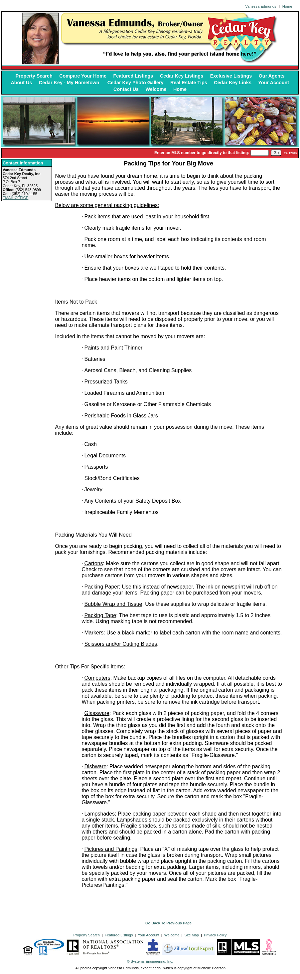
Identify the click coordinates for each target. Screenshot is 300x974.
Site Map (192, 935)
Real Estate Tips (188, 82)
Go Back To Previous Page (168, 923)
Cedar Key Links (232, 82)
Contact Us (126, 89)
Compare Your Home (82, 76)
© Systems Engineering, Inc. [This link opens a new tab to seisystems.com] (150, 961)
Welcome (156, 89)
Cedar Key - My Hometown (70, 82)
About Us (21, 82)
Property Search (34, 76)
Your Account (273, 82)
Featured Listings (133, 76)
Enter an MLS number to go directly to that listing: (201, 152)
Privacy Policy (215, 935)
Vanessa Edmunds (260, 6)
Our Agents (272, 76)
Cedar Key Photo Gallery (135, 82)
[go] (276, 152)
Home (287, 6)
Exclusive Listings (231, 76)
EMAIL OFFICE (15, 198)
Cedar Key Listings (181, 76)
